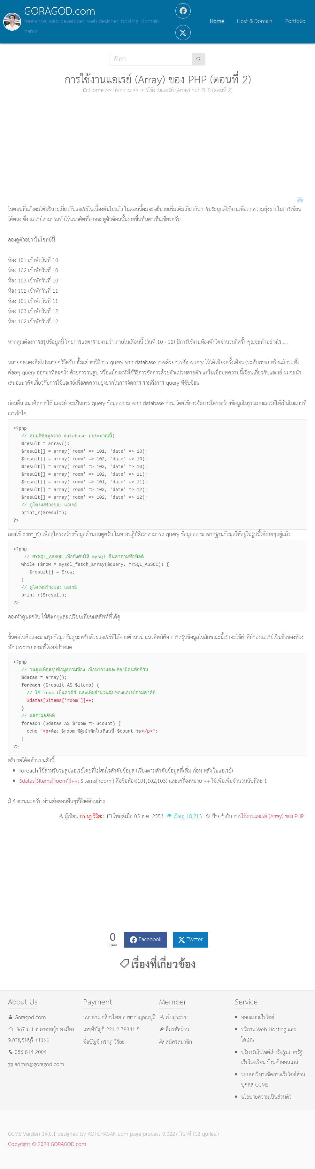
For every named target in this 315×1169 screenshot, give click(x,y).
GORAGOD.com (59, 11)
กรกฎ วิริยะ (92, 817)
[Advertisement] (157, 150)
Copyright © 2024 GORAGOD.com (47, 1145)
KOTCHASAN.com (108, 1134)
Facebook (150, 940)
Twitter (195, 940)
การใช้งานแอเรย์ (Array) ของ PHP (269, 817)
